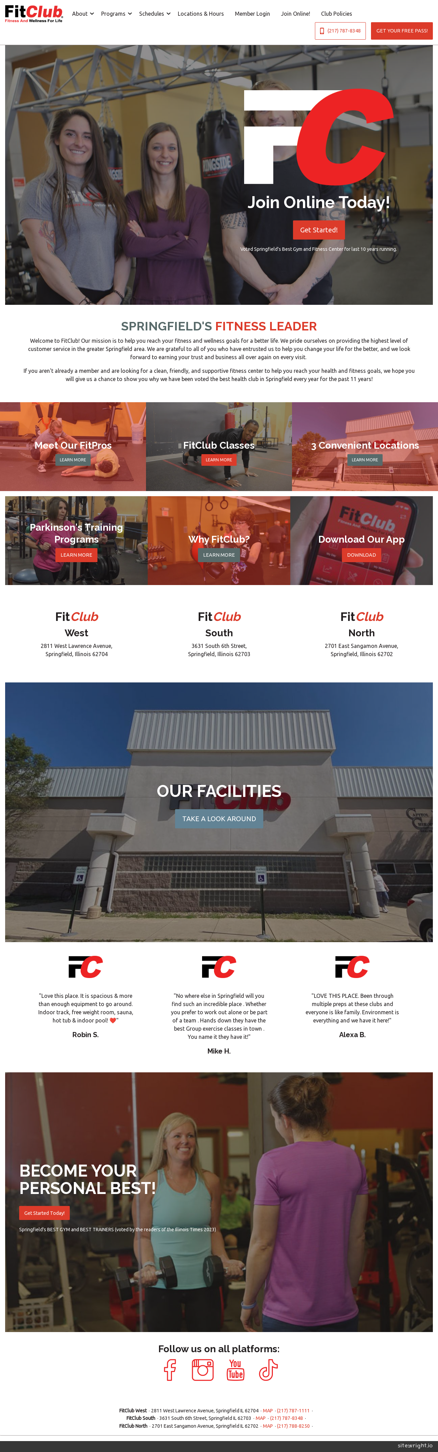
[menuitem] (81, 13)
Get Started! (319, 230)
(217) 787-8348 (340, 31)
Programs (113, 14)
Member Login (252, 14)
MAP (268, 1410)
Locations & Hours (201, 14)
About (80, 14)
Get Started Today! (44, 1213)
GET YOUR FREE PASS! (402, 30)
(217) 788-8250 (293, 1426)
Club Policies (336, 14)
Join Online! (295, 14)
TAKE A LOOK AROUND (219, 819)
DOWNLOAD (361, 555)
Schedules (151, 14)
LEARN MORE (73, 460)
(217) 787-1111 (293, 1410)
